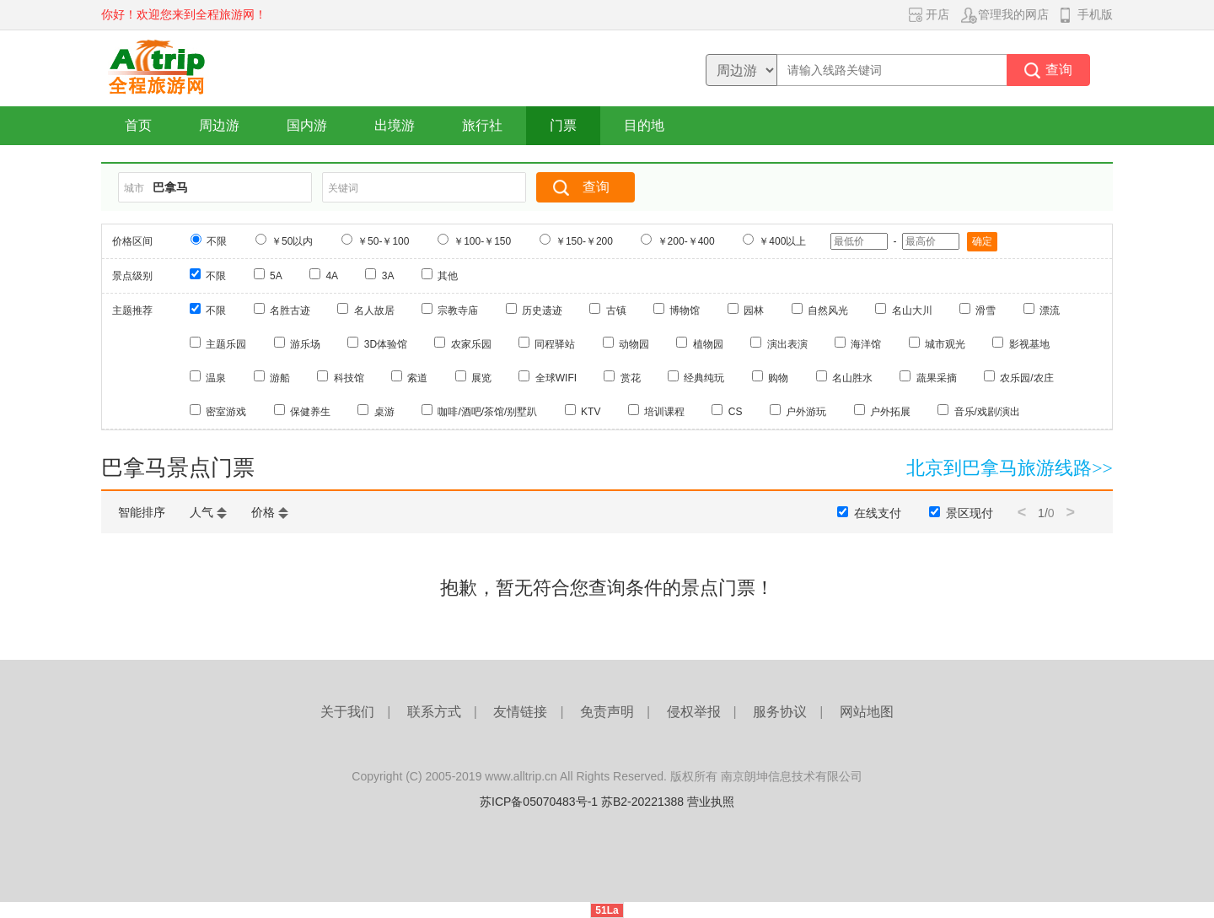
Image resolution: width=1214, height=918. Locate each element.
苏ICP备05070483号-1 (539, 801)
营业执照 (710, 801)
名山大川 (912, 310)
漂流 (1049, 310)
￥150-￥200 (584, 241)
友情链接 (520, 712)
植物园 (708, 344)
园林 (754, 310)
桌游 (384, 412)
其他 (448, 276)
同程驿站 (554, 344)
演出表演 (787, 344)
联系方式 (434, 712)
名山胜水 (852, 378)
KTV (590, 412)
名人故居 (374, 310)
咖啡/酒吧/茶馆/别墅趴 (487, 412)
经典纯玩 (704, 378)
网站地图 (867, 712)
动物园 (634, 344)
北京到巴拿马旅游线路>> (1009, 467)
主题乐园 (226, 344)
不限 (217, 241)
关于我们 (347, 712)
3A (388, 276)
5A (276, 276)
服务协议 (780, 712)
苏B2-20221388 (642, 801)
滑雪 (985, 310)
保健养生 (310, 412)
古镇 (616, 310)
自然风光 (828, 310)
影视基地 (1029, 344)
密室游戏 (226, 412)
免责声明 (607, 712)
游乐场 (305, 344)
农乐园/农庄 (1026, 378)
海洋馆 (866, 344)
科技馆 (349, 378)
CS (735, 412)
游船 (280, 378)
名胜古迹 (290, 310)
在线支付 (877, 513)
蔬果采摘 (936, 378)
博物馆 (684, 310)
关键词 (343, 188)
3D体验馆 (385, 344)
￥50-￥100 (383, 241)
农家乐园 (471, 344)
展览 (481, 378)
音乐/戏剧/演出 (987, 412)
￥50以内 (292, 241)
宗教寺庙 (458, 310)
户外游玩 (806, 412)
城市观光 (945, 344)
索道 (417, 378)
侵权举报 (694, 712)
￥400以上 (782, 241)
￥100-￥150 (482, 241)
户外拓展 (890, 412)
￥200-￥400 (686, 241)
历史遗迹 (542, 310)
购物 (778, 378)
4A (331, 276)
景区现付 (969, 513)
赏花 (630, 378)
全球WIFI (556, 378)
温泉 (216, 378)
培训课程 (664, 412)
